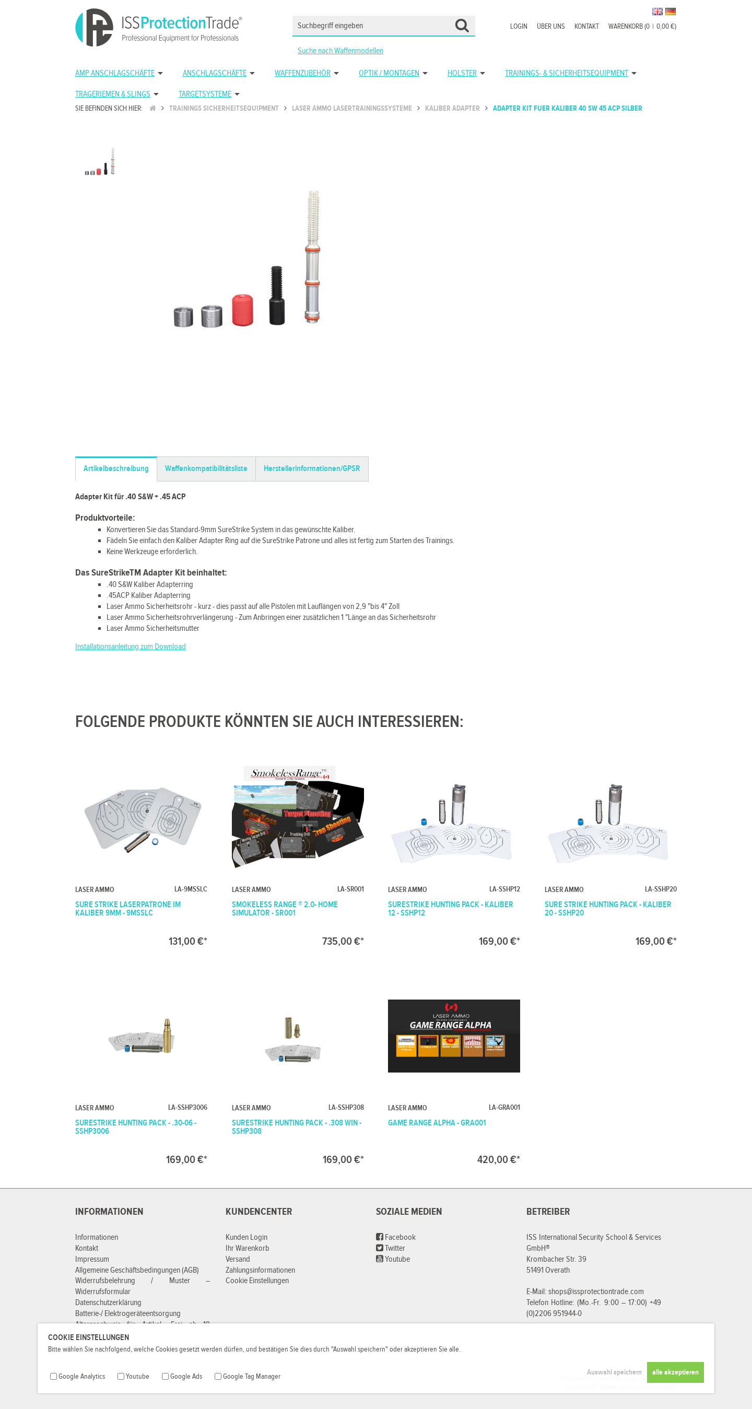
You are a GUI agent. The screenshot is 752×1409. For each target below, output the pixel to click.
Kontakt (586, 26)
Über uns (551, 26)
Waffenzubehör (303, 73)
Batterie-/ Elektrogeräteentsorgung (128, 1314)
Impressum (92, 1259)
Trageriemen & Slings (112, 94)
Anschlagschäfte (214, 73)
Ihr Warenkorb (247, 1248)
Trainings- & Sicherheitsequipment (566, 73)
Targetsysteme (205, 94)
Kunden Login (246, 1237)
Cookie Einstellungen (257, 1281)
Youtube (393, 1259)
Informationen (96, 1237)
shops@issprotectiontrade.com (596, 1292)
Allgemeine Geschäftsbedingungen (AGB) (137, 1270)
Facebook (396, 1237)
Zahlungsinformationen (260, 1270)
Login (518, 26)
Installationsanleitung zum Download (130, 647)
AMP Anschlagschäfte (115, 73)
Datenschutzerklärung (108, 1303)
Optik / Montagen (389, 73)
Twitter (390, 1248)
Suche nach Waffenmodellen (340, 51)
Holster (462, 73)
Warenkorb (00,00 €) (642, 26)
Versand (238, 1259)
